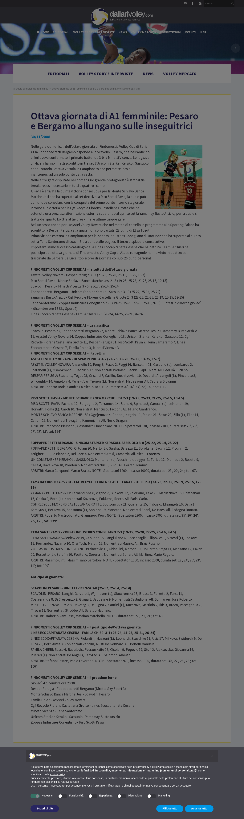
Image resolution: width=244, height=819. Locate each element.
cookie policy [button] (57, 774)
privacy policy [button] (141, 766)
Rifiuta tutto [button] (169, 808)
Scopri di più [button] (45, 808)
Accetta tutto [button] (199, 808)
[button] (212, 756)
